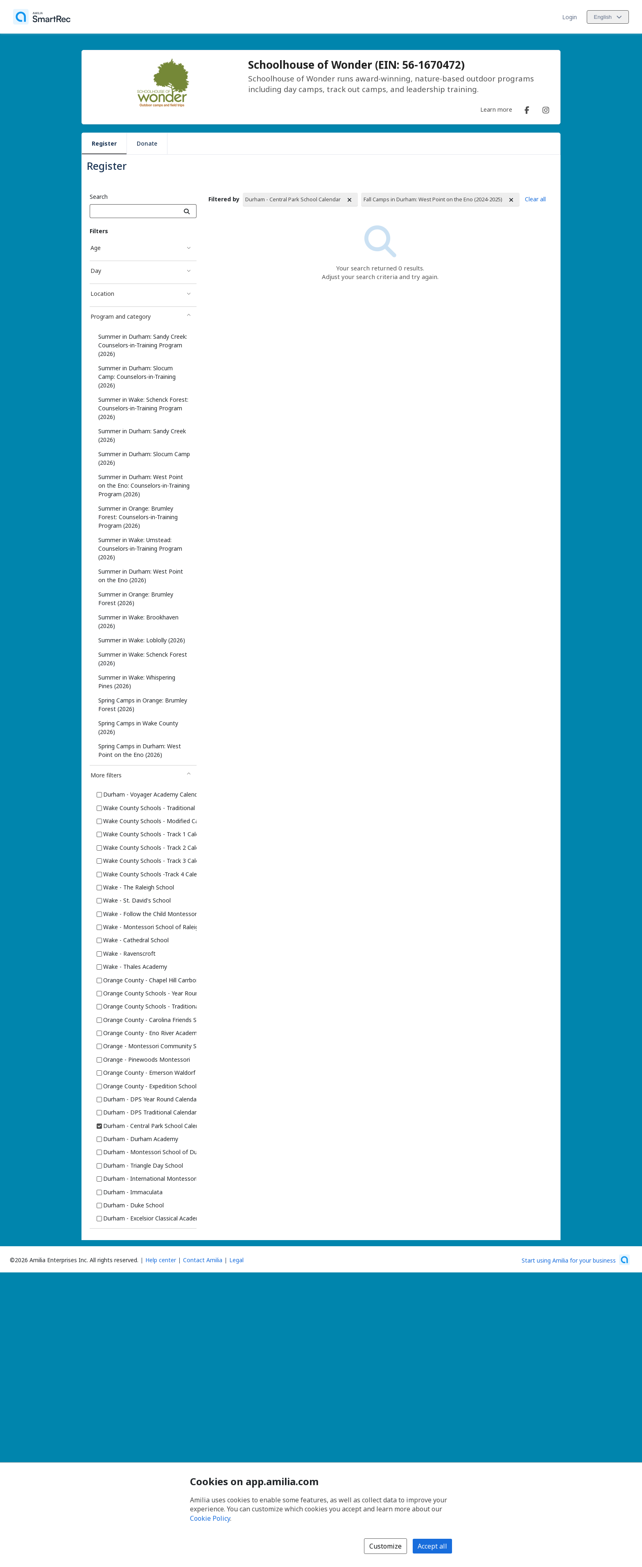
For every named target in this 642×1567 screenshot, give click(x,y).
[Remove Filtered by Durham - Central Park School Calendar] (349, 200)
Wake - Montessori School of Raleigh (152, 927)
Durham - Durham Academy (140, 1139)
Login (569, 17)
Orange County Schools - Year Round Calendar (165, 993)
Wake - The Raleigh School (138, 887)
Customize (385, 1546)
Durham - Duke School (133, 1205)
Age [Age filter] (95, 248)
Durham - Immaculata (133, 1192)
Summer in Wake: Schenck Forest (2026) (142, 659)
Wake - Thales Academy (135, 966)
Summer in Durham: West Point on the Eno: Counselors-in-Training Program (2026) (144, 485)
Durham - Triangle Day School (143, 1165)
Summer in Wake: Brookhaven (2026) (138, 621)
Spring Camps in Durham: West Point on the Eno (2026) (139, 750)
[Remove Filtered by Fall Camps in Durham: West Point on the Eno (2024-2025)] (511, 200)
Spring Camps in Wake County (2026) (138, 727)
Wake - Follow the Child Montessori (150, 914)
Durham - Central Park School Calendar (155, 1126)
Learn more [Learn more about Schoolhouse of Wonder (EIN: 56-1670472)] (496, 109)
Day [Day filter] (95, 271)
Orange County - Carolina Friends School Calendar (169, 1020)
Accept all (432, 1546)
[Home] (41, 17)
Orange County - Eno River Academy (151, 1033)
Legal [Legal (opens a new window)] (236, 1260)
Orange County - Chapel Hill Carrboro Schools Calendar (176, 980)
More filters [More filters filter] (106, 775)
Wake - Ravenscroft (129, 953)
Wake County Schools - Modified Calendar (159, 821)
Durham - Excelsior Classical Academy (153, 1218)
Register (104, 143)
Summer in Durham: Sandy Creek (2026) (142, 435)
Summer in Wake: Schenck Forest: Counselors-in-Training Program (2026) (143, 408)
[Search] (187, 211)
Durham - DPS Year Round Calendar (151, 1099)
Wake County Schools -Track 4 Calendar (156, 874)
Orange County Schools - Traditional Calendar (164, 1006)
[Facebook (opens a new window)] (527, 108)
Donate (147, 143)
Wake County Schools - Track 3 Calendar (157, 861)
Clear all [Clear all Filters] (535, 199)
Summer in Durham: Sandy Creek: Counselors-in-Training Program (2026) (142, 345)
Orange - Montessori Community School (157, 1046)
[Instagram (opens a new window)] (545, 108)
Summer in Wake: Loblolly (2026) (141, 640)
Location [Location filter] (102, 293)
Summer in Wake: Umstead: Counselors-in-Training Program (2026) (140, 548)
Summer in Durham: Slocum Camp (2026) (144, 458)
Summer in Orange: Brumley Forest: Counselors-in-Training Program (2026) (138, 516)
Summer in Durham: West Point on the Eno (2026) (140, 575)
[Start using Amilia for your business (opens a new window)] (576, 1259)
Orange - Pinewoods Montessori (146, 1059)
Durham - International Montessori (150, 1178)
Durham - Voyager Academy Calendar (153, 794)
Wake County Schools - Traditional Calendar (161, 808)
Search (99, 196)
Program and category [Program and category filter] (120, 316)
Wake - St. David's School (137, 900)
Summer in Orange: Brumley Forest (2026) (135, 598)
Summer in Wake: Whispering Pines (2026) (136, 681)
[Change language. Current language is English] (608, 17)
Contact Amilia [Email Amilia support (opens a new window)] (202, 1260)
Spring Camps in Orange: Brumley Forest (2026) (142, 704)
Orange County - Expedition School (150, 1086)
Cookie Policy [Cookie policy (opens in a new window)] (210, 1518)
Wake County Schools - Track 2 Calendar (157, 847)
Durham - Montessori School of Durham (157, 1152)
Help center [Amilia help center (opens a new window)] (160, 1260)
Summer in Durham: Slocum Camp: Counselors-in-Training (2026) (137, 376)
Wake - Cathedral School (136, 940)
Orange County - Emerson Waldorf (149, 1072)
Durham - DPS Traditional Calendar (150, 1112)
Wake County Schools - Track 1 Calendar (157, 834)
